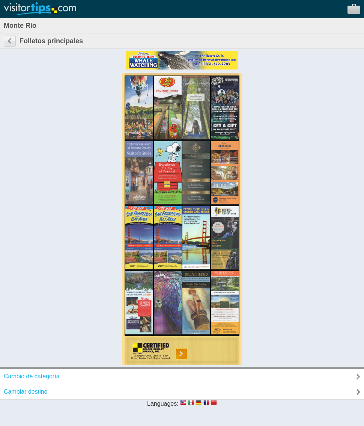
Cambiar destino (26, 391)
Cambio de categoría (32, 376)
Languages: (163, 403)
